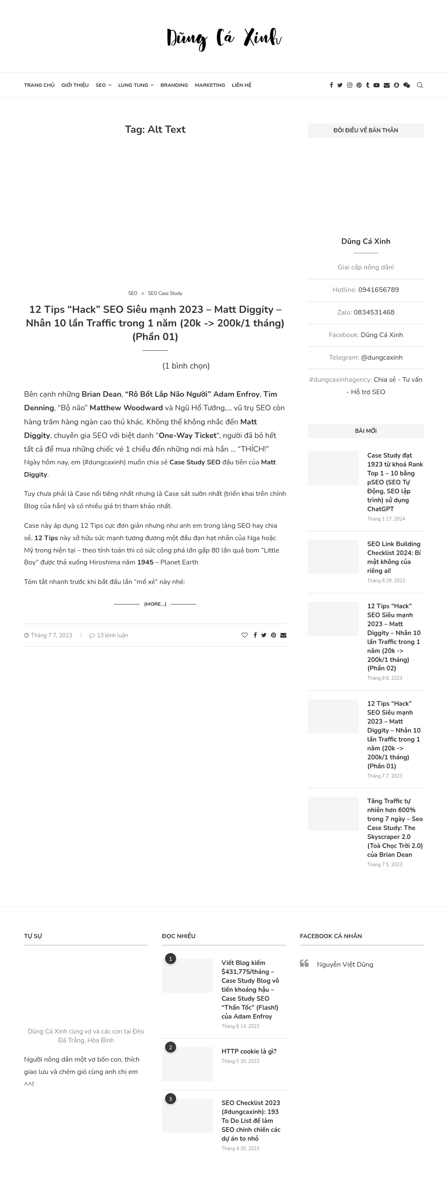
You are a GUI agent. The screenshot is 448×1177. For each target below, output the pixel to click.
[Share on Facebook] (255, 632)
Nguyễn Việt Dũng (345, 928)
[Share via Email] (283, 632)
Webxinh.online (247, 1146)
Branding (174, 85)
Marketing (210, 85)
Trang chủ (39, 85)
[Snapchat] (396, 85)
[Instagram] (349, 85)
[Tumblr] (367, 85)
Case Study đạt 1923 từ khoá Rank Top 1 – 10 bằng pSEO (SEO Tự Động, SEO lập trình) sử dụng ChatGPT (393, 480)
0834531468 (374, 312)
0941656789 (378, 290)
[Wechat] (406, 85)
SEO (101, 85)
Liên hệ (241, 85)
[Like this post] (245, 632)
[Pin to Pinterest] (273, 632)
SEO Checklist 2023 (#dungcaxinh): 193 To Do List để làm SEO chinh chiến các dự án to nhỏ (252, 1079)
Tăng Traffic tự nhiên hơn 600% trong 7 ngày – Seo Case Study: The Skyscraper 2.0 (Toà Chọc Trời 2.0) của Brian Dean (394, 794)
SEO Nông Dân (290, 1146)
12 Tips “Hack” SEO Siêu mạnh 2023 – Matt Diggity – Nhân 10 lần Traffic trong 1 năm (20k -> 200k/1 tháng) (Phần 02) (395, 625)
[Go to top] (224, 1165)
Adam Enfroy (236, 394)
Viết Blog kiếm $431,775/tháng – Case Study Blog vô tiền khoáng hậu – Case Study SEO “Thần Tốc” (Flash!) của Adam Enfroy (254, 951)
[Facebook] (331, 85)
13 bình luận (108, 632)
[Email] (387, 85)
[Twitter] (340, 85)
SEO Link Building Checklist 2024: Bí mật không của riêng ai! (395, 552)
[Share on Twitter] (264, 632)
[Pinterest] (359, 85)
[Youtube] (377, 85)
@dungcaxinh (381, 357)
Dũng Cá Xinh (382, 335)
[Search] (420, 85)
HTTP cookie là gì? (247, 1011)
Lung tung (133, 85)
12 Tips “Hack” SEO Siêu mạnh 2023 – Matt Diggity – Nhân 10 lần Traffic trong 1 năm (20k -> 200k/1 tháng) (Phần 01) (155, 323)
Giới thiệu (74, 85)
